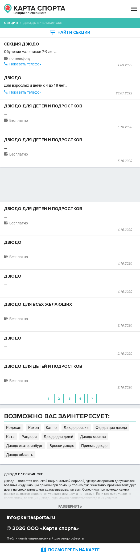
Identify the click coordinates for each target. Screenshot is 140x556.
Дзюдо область (19, 455)
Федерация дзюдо (111, 427)
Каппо (51, 427)
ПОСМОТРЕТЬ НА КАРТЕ (70, 549)
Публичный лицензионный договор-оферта (45, 538)
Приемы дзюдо (94, 446)
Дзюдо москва (93, 436)
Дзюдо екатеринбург (24, 446)
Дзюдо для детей (58, 436)
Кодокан (13, 427)
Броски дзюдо (62, 446)
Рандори (29, 436)
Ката (10, 436)
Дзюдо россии (76, 427)
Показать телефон (25, 64)
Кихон (33, 427)
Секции (11, 23)
